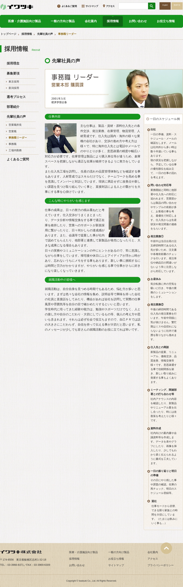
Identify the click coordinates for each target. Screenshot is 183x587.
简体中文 (177, 5)
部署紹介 (13, 107)
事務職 (12, 143)
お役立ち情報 (166, 21)
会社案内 (91, 21)
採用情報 (113, 21)
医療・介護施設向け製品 (24, 21)
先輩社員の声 (45, 33)
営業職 (12, 131)
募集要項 (13, 73)
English (165, 5)
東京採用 (14, 81)
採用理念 (13, 63)
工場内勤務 (15, 150)
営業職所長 (15, 124)
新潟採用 (14, 87)
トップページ (8, 33)
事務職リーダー (18, 137)
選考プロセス (16, 97)
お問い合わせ (138, 21)
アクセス (153, 558)
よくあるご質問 (18, 159)
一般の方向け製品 (63, 21)
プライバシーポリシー (161, 565)
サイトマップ (116, 565)
